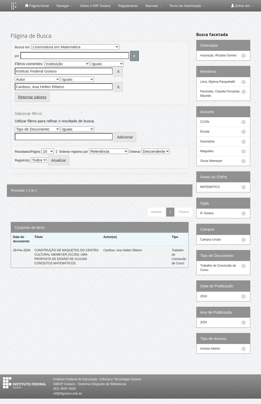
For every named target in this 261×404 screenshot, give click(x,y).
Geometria (207, 141)
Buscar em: (22, 47)
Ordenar (134, 151)
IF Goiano (207, 213)
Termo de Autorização (187, 6)
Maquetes (207, 151)
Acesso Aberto (210, 348)
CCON (204, 122)
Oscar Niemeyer (211, 161)
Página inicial (37, 6)
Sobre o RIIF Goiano (95, 6)
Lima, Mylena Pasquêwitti (217, 82)
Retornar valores (32, 97)
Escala (205, 131)
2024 (203, 296)
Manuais (154, 6)
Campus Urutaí (210, 239)
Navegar (65, 6)
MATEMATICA (210, 187)
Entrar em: (242, 6)
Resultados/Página (28, 151)
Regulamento (128, 6)
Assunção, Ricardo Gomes (218, 55)
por (17, 56)
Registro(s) (22, 160)
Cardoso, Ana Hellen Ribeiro (122, 250)
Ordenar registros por (73, 151)
